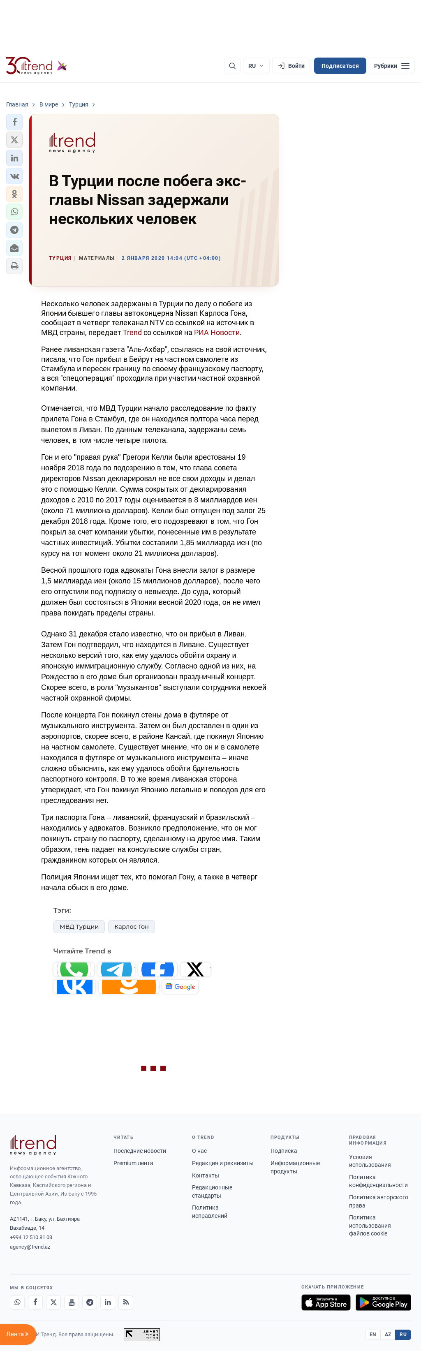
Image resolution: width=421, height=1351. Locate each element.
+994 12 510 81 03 (31, 1237)
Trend (132, 332)
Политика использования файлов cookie (370, 1225)
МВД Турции (79, 926)
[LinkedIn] (107, 1302)
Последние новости (139, 1150)
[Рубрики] (392, 66)
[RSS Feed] (125, 1302)
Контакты (205, 1175)
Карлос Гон (131, 926)
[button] (14, 122)
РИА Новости (217, 332)
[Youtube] (71, 1302)
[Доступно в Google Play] (383, 1302)
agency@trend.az (30, 1247)
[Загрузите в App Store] (326, 1302)
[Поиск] (232, 66)
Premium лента (133, 1163)
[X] (53, 1302)
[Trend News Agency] (33, 1145)
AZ (388, 1334)
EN (373, 1334)
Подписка (284, 1150)
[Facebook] (35, 1302)
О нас (199, 1150)
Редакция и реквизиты (223, 1163)
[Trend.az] (36, 66)
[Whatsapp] (17, 1302)
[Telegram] (89, 1302)
